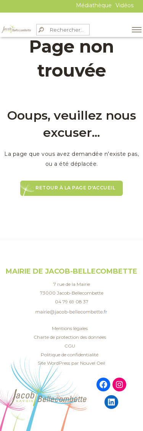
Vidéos (124, 5)
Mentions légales (70, 328)
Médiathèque (94, 5)
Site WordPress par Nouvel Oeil (71, 363)
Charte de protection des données (70, 337)
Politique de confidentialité (69, 354)
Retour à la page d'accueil (75, 188)
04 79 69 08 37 (71, 301)
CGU (69, 346)
